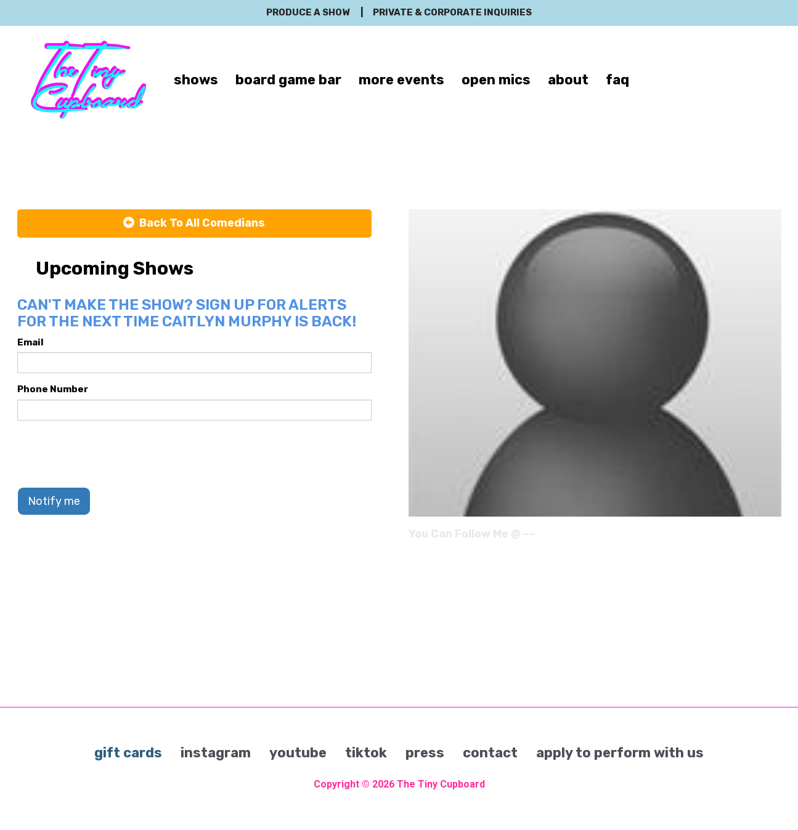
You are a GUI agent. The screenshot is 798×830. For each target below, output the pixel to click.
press (424, 752)
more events (401, 79)
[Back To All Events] (194, 223)
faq (617, 79)
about (568, 79)
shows (196, 79)
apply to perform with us (620, 752)
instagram (216, 752)
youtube (298, 752)
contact (490, 752)
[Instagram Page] (773, 538)
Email (30, 342)
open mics (496, 79)
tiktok (366, 752)
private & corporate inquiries (452, 12)
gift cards (128, 752)
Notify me (54, 501)
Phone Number (52, 389)
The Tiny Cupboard (441, 784)
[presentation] (111, 454)
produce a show (307, 12)
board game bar (288, 79)
